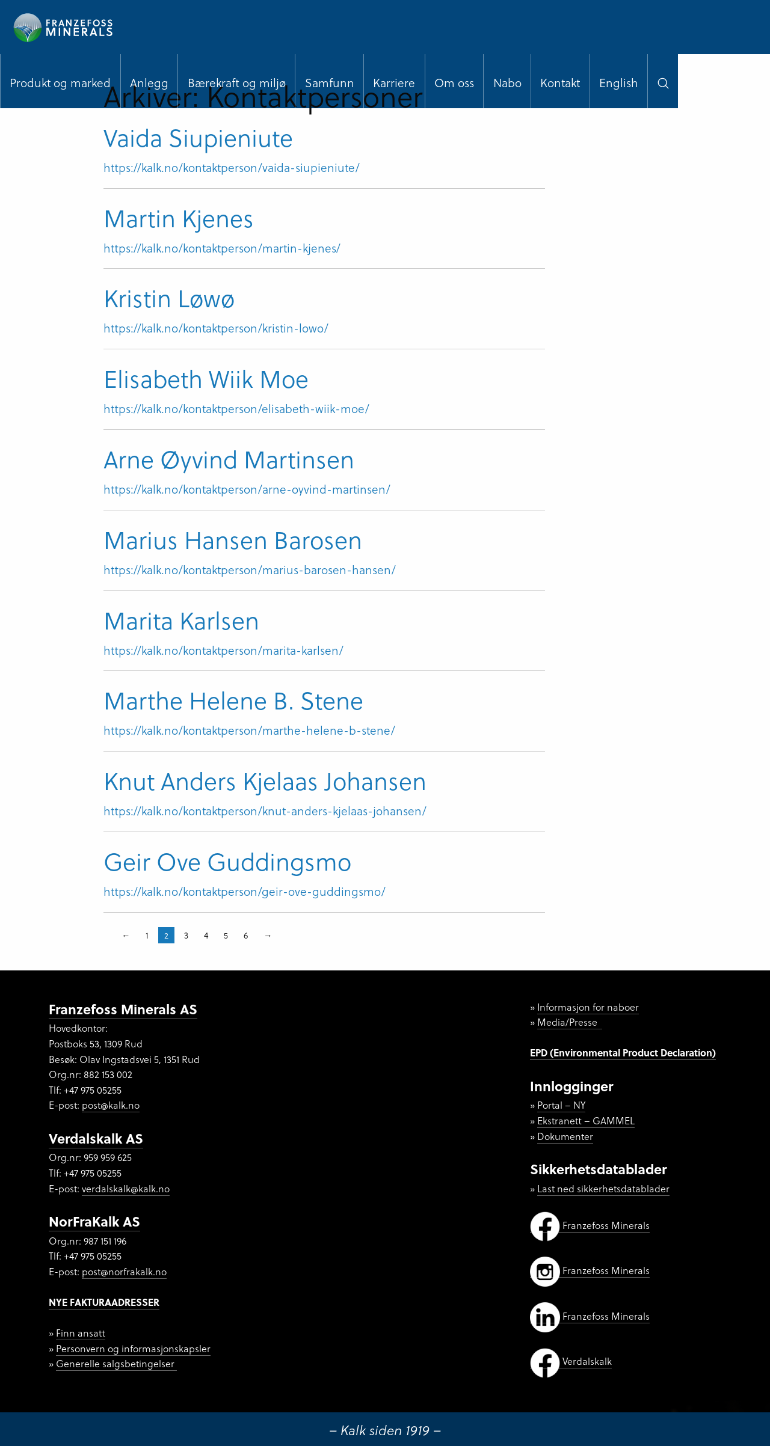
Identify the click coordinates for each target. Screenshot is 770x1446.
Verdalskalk (571, 1361)
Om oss (454, 82)
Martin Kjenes (178, 217)
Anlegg (149, 82)
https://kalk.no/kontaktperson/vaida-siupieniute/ (231, 167)
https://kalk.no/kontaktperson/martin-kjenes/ (221, 247)
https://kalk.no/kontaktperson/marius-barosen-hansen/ (249, 569)
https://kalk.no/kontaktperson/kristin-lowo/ (215, 327)
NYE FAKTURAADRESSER (104, 1302)
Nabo (507, 82)
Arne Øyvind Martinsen (228, 458)
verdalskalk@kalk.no (126, 1188)
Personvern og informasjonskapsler (133, 1348)
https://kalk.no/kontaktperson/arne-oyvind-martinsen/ (246, 488)
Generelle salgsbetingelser (116, 1363)
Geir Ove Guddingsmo (227, 860)
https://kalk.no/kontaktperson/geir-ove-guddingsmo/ (244, 891)
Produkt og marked (60, 82)
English (618, 82)
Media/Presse (569, 1022)
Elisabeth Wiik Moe (206, 378)
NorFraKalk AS (94, 1221)
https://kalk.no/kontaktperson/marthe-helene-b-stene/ (249, 729)
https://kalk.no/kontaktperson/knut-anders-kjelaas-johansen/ (265, 810)
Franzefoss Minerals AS (123, 1009)
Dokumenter (565, 1136)
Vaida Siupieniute (198, 137)
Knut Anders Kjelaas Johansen (265, 780)
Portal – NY (561, 1105)
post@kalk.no (111, 1105)
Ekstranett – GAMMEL (586, 1120)
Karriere (394, 82)
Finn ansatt (80, 1333)
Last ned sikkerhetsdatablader (603, 1188)
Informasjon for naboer (588, 1007)
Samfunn (329, 82)
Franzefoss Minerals (590, 1225)
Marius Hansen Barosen (232, 539)
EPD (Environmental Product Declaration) (623, 1052)
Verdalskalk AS (96, 1138)
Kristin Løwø (169, 297)
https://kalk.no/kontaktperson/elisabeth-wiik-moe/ (236, 408)
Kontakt (560, 82)
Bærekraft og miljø (237, 82)
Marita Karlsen (181, 619)
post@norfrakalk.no (124, 1271)
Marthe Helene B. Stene (233, 699)
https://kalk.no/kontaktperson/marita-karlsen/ (223, 650)
